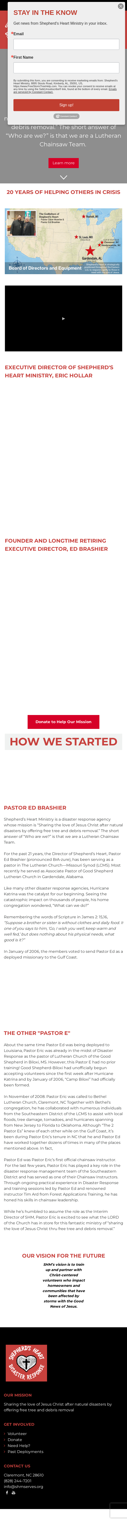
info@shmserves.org (23, 1486)
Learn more (64, 163)
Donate (15, 1439)
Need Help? (19, 1445)
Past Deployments (25, 1451)
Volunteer (17, 1433)
